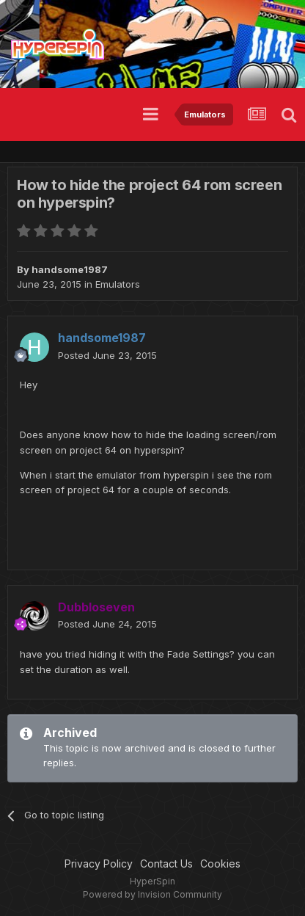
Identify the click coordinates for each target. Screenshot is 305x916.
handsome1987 (70, 269)
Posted (107, 355)
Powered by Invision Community (152, 894)
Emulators (117, 284)
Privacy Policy (99, 863)
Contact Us (166, 863)
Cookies (220, 863)
